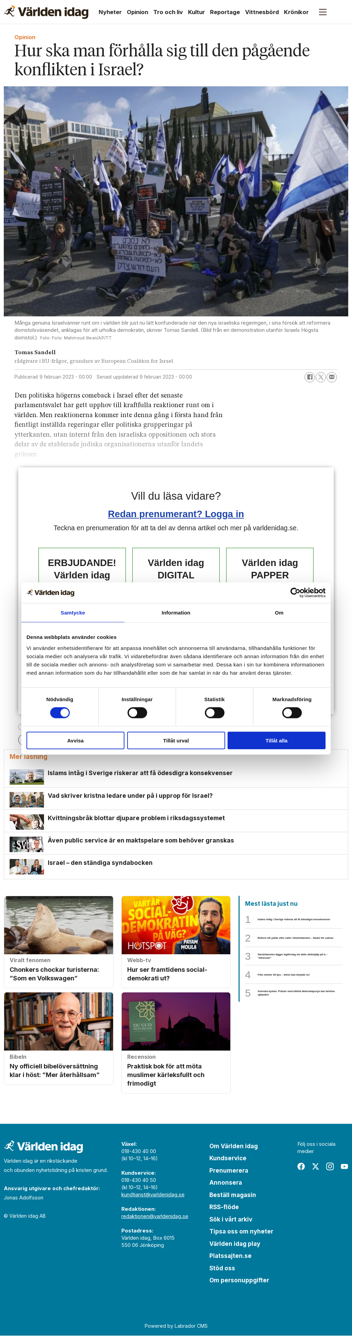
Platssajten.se (230, 1257)
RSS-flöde (224, 1208)
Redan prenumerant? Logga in (176, 514)
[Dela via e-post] (332, 377)
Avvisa (75, 740)
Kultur (196, 12)
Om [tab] (279, 613)
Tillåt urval (176, 740)
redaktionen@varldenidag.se (154, 1217)
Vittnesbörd (262, 12)
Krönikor (296, 12)
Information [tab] (176, 613)
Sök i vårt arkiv (230, 1220)
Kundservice (227, 1159)
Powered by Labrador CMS (176, 1327)
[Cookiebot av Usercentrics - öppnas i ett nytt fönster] (295, 593)
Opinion (137, 12)
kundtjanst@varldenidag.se (153, 1195)
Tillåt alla (277, 740)
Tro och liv (168, 12)
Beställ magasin (232, 1196)
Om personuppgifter (239, 1281)
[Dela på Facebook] (310, 377)
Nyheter (110, 12)
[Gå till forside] (46, 12)
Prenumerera (228, 1171)
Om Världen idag (233, 1147)
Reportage (225, 12)
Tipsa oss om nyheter (241, 1232)
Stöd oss (222, 1269)
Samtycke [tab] (73, 613)
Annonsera (225, 1184)
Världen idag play (234, 1244)
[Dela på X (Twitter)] (321, 377)
